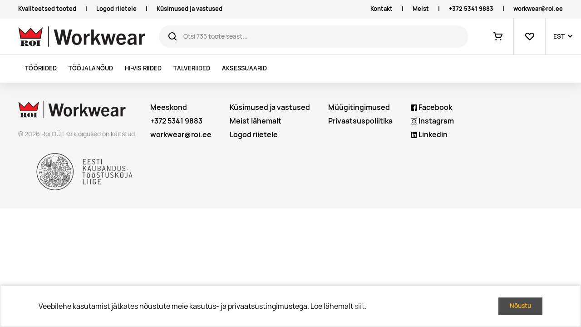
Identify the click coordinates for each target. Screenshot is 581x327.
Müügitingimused (359, 107)
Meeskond (168, 107)
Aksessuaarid (244, 68)
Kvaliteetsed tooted (47, 9)
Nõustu (520, 306)
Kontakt (381, 9)
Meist (421, 9)
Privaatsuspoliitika (360, 121)
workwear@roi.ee (538, 9)
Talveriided (192, 68)
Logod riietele (116, 9)
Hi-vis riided (143, 68)
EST (559, 36)
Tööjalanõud (91, 68)
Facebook (431, 107)
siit (359, 306)
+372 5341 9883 (471, 9)
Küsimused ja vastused (189, 9)
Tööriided (41, 68)
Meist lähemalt (255, 121)
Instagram (432, 121)
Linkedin (429, 134)
